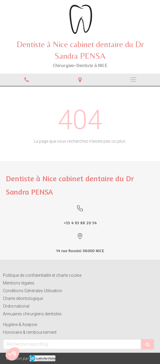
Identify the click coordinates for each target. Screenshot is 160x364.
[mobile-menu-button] (133, 79)
